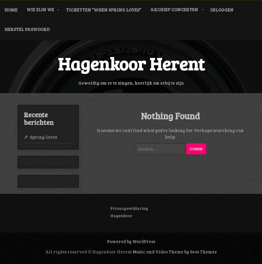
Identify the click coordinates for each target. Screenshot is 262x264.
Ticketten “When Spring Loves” (103, 10)
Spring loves (43, 137)
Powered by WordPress (131, 241)
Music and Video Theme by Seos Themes (175, 252)
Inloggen (221, 10)
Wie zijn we (40, 9)
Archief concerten (174, 9)
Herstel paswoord (27, 29)
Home (10, 10)
